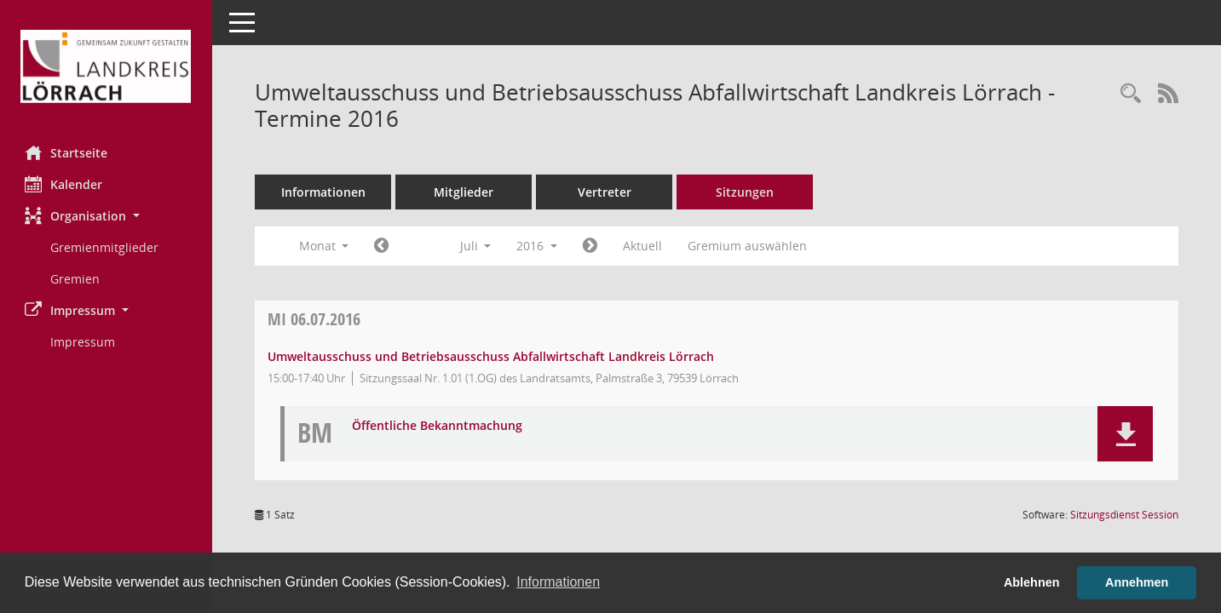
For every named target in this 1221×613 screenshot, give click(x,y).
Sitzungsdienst (1124, 514)
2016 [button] (537, 246)
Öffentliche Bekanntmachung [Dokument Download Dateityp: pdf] (438, 426)
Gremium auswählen (748, 246)
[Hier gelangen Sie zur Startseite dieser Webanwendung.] (106, 66)
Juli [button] (476, 246)
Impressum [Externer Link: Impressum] (83, 342)
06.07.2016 (314, 318)
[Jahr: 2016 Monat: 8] (591, 246)
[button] (106, 216)
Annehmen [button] (1136, 582)
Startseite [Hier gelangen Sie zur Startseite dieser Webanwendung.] (67, 152)
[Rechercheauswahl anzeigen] (1130, 94)
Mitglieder (464, 192)
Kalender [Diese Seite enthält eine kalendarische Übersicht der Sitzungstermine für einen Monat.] (64, 183)
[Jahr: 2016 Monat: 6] (382, 246)
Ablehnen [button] (1032, 582)
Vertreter (605, 192)
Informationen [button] (558, 582)
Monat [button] (324, 246)
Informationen (324, 192)
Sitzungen (746, 192)
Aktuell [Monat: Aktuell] (643, 246)
